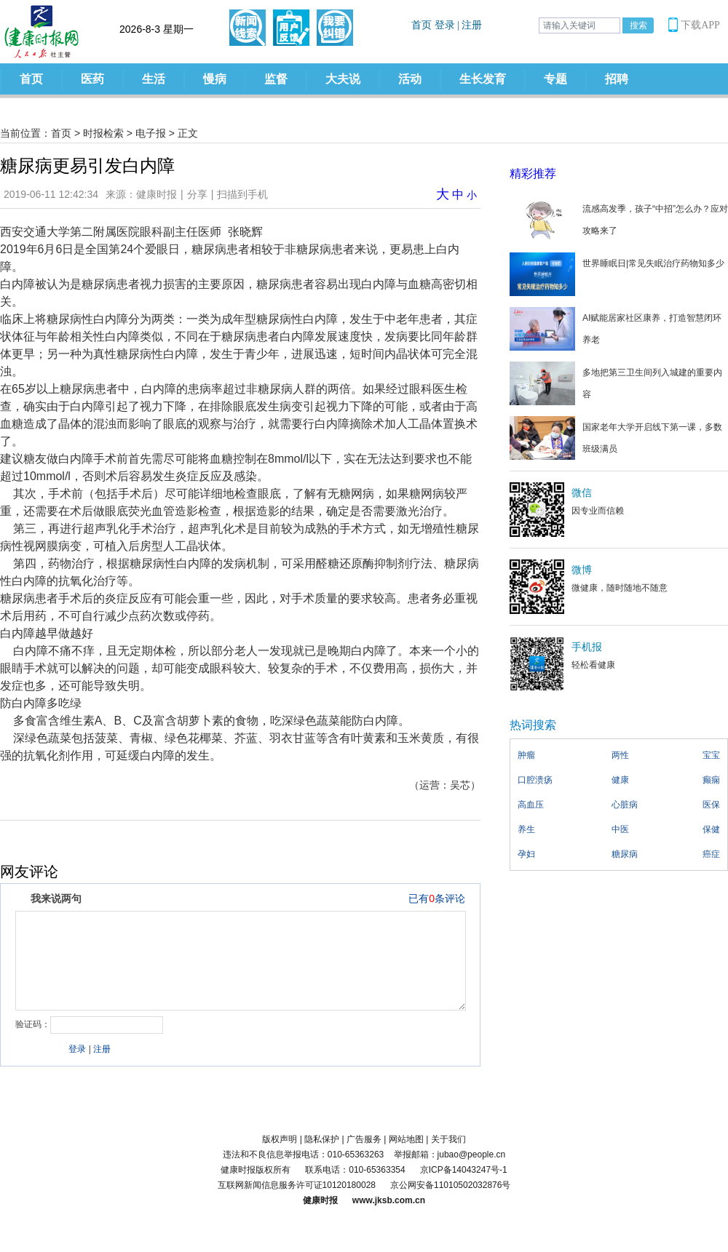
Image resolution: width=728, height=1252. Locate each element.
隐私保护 (321, 1139)
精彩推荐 (533, 173)
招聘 (616, 79)
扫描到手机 (242, 194)
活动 (410, 79)
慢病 (214, 79)
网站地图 (406, 1139)
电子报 (150, 133)
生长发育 (482, 79)
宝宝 (711, 755)
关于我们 (448, 1139)
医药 (92, 79)
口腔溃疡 (535, 780)
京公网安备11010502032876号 (450, 1185)
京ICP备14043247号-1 (463, 1170)
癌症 (711, 854)
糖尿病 (625, 854)
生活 (153, 79)
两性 (620, 755)
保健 (711, 829)
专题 (555, 79)
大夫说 (342, 79)
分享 (197, 194)
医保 (711, 805)
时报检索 (103, 133)
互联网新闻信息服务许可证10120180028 (297, 1185)
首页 (31, 79)
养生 (526, 829)
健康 (620, 780)
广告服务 (364, 1139)
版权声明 (279, 1139)
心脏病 (625, 805)
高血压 (531, 805)
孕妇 (526, 854)
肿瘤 (526, 755)
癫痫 (711, 780)
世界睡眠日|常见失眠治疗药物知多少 (653, 263)
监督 (276, 79)
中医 (620, 829)
